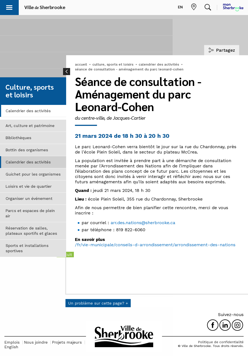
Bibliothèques (18, 137)
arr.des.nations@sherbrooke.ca (143, 222)
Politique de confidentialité (221, 342)
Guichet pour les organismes (33, 174)
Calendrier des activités (28, 110)
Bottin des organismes (27, 150)
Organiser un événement (29, 198)
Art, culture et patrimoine (30, 125)
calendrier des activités (159, 64)
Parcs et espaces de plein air (30, 213)
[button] (9, 7)
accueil (81, 64)
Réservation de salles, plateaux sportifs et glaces (31, 231)
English (11, 347)
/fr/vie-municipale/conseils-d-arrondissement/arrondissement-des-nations (155, 244)
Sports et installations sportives (27, 248)
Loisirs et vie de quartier (29, 186)
